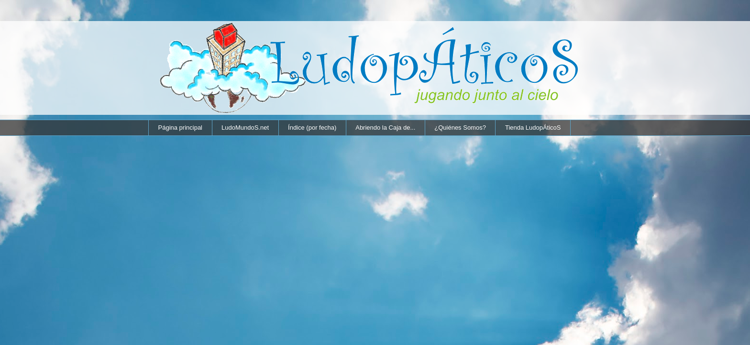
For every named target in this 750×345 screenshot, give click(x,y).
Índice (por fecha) (312, 127)
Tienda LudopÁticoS (533, 127)
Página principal (180, 127)
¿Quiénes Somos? (460, 127)
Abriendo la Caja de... (385, 127)
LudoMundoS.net (245, 127)
